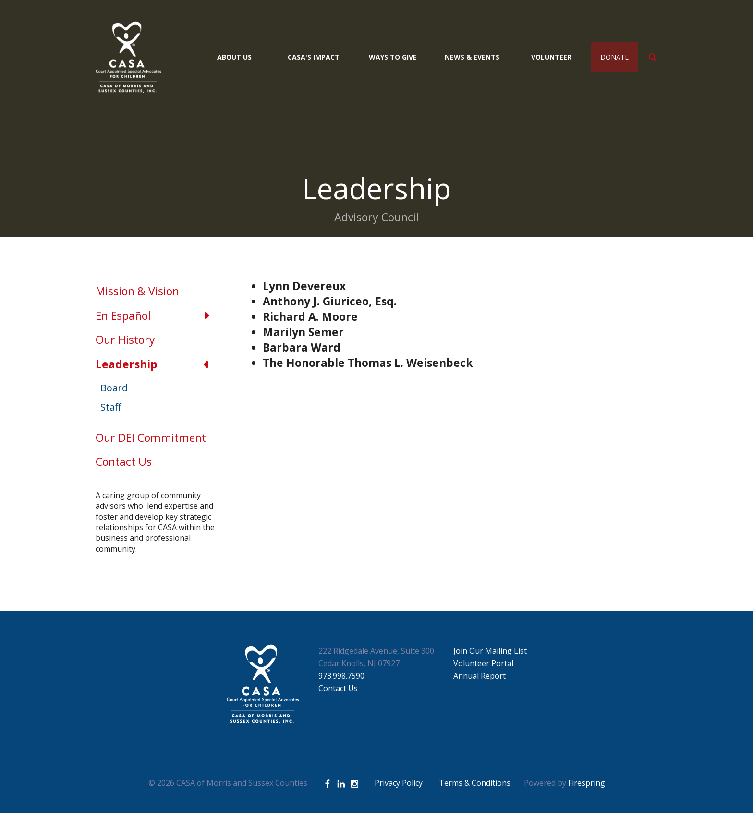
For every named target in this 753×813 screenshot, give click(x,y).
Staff (110, 406)
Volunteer (551, 56)
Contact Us (124, 461)
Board (114, 387)
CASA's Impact (314, 56)
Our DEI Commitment (151, 437)
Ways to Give (393, 56)
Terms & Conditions (474, 782)
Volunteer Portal (483, 663)
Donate (614, 56)
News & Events (472, 56)
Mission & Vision (137, 291)
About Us (234, 56)
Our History (125, 339)
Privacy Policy (399, 782)
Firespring (586, 782)
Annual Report (479, 675)
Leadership (158, 364)
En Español (158, 316)
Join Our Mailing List (490, 650)
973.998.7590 (341, 675)
